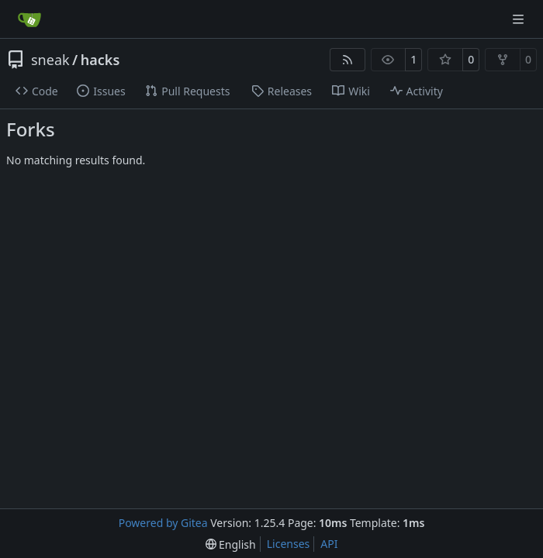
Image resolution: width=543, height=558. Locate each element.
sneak (50, 59)
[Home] (29, 19)
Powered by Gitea (163, 522)
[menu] (231, 544)
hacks (100, 59)
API (328, 543)
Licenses (288, 543)
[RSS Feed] (347, 59)
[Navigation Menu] (519, 19)
